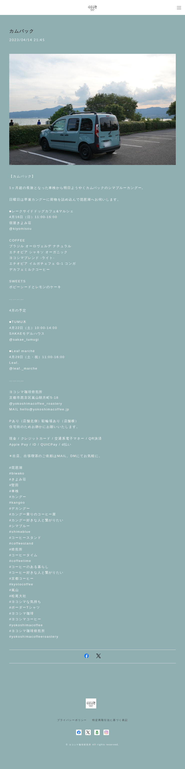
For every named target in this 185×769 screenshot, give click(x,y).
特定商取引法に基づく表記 (110, 720)
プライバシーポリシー (72, 720)
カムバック (21, 31)
